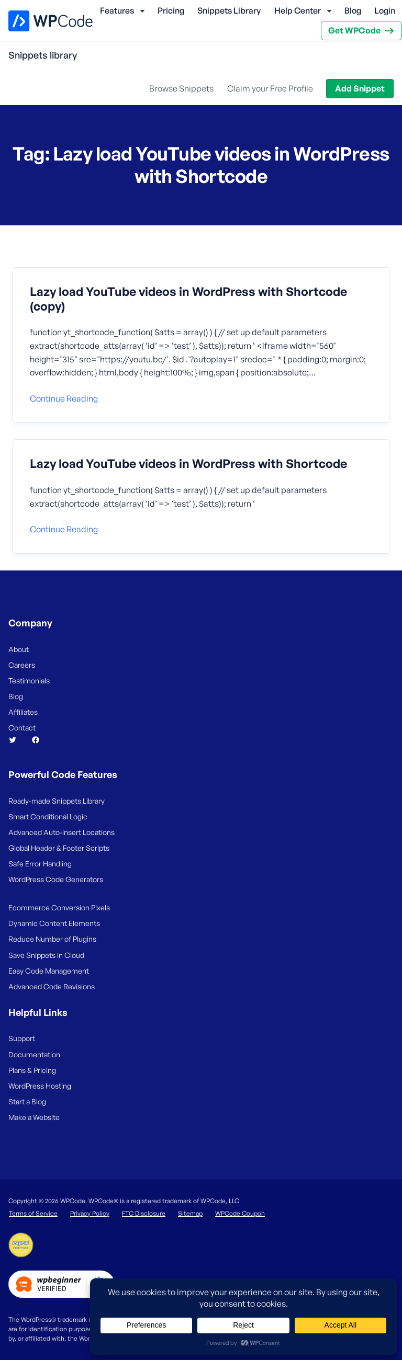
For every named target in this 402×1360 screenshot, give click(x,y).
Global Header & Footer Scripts (58, 847)
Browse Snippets (181, 88)
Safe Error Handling (40, 863)
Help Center (297, 10)
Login (384, 10)
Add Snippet (360, 88)
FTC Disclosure (143, 1213)
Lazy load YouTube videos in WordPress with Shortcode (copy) (188, 298)
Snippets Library (229, 10)
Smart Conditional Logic (47, 816)
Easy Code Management (48, 970)
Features (117, 10)
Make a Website (34, 1117)
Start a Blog (27, 1101)
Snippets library (42, 55)
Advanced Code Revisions (51, 986)
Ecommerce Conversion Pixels (59, 907)
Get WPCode (354, 30)
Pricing (171, 10)
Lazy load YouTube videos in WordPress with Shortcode (188, 463)
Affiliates (23, 711)
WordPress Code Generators (55, 879)
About (18, 649)
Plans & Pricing (32, 1070)
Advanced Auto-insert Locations (61, 832)
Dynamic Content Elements (54, 923)
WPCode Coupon (240, 1213)
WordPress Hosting (39, 1085)
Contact (22, 727)
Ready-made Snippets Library (56, 800)
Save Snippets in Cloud (46, 955)
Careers (21, 664)
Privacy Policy (89, 1213)
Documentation (34, 1054)
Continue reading (64, 398)
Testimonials (29, 680)
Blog (352, 10)
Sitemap (190, 1213)
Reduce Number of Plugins (52, 938)
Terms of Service (33, 1213)
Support (21, 1038)
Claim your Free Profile (270, 88)
